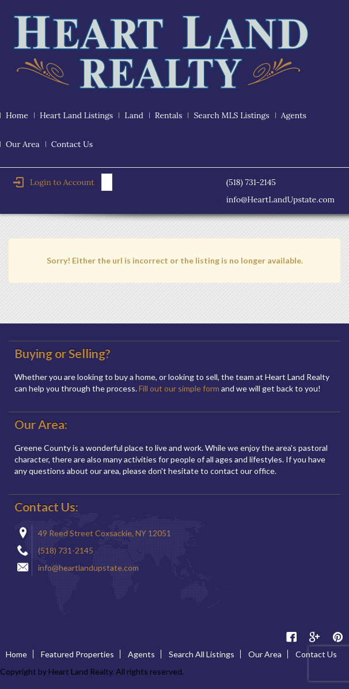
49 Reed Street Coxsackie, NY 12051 (104, 533)
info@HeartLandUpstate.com (280, 199)
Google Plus (314, 637)
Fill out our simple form (179, 388)
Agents (293, 115)
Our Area (23, 144)
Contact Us (72, 144)
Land (133, 115)
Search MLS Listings (231, 115)
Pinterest (337, 637)
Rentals (169, 115)
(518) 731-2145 (65, 550)
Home (17, 115)
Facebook (291, 637)
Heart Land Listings (76, 115)
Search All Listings (201, 654)
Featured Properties (77, 654)
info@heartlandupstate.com (88, 568)
